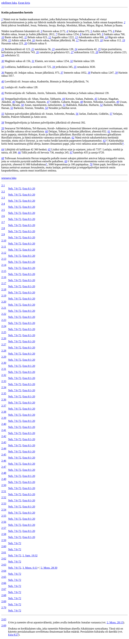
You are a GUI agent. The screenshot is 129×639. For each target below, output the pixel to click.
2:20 (3, 301)
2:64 (3, 570)
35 (75, 66)
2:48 (3, 472)
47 (48, 101)
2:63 (3, 564)
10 (2, 37)
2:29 (3, 356)
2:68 (3, 595)
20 (25, 43)
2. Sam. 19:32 (29, 555)
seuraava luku (8, 178)
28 (96, 52)
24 (75, 49)
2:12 (3, 252)
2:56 (3, 521)
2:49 (3, 479)
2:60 (3, 546)
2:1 (3, 185)
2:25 (3, 332)
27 (72, 52)
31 (33, 61)
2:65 (3, 576)
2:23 (3, 320)
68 (2, 158)
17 (77, 40)
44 (63, 98)
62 (73, 137)
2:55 (3, 515)
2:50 (3, 485)
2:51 (3, 491)
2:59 (3, 540)
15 (9, 40)
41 (2, 87)
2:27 (3, 344)
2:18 (3, 289)
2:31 (3, 368)
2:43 (3, 442)
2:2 (3, 191)
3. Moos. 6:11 (29, 567)
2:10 (3, 240)
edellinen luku (9, 2)
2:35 (3, 393)
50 (22, 104)
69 (65, 161)
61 (108, 131)
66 (19, 152)
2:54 (3, 509)
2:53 (3, 503)
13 (76, 37)
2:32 (3, 375)
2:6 (3, 216)
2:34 (3, 387)
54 (46, 108)
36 (2, 72)
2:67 (3, 589)
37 (62, 72)
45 (95, 98)
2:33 (3, 381)
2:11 (3, 246)
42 (2, 93)
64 (2, 149)
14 (106, 37)
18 (101, 40)
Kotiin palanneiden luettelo (17, 12)
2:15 (3, 271)
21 (2, 49)
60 (46, 131)
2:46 (3, 460)
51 (64, 104)
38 (89, 72)
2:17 (3, 283)
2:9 (3, 234)
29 (2, 55)
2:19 (3, 295)
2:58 (3, 534)
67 (71, 152)
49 (117, 101)
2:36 (3, 399)
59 (2, 128)
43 (2, 98)
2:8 (3, 228)
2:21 (3, 307)
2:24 (3, 326)
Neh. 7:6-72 (14, 188)
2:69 (3, 601)
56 (77, 113)
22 (32, 49)
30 (2, 61)
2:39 (3, 417)
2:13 (3, 258)
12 (49, 37)
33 (2, 66)
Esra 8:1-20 (28, 188)
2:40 (3, 424)
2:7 (3, 222)
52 (101, 104)
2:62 (3, 558)
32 (71, 61)
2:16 (3, 277)
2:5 (3, 209)
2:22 (3, 313)
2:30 (3, 362)
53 (11, 108)
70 (91, 164)
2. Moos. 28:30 (49, 567)
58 (2, 122)
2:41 (3, 430)
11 (25, 37)
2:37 (3, 405)
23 (53, 49)
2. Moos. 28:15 (115, 622)
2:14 (3, 265)
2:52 (3, 497)
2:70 (3, 607)
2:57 (3, 528)
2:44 (3, 448)
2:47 (3, 466)
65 (49, 149)
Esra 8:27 (13, 634)
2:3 (3, 197)
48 (81, 101)
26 (37, 52)
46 (13, 101)
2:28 (3, 350)
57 (111, 113)
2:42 (3, 436)
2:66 (3, 583)
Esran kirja (24, 2)
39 (116, 72)
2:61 (3, 552)
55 (2, 113)
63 (104, 140)
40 (2, 81)
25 (99, 49)
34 (53, 66)
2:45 (3, 454)
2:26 (3, 338)
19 (123, 40)
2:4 (3, 203)
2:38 (3, 411)
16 (33, 40)
